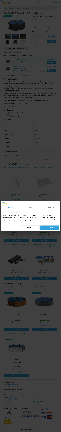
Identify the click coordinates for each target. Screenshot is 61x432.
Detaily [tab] (30, 207)
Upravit (30, 227)
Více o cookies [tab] (50, 207)
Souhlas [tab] (10, 207)
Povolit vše (50, 227)
